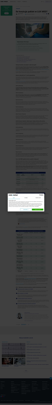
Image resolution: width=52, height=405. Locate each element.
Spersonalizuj (25, 209)
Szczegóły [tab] (25, 197)
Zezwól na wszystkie (38, 209)
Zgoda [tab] (14, 197)
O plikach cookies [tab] (38, 197)
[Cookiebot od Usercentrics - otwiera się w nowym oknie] (39, 195)
